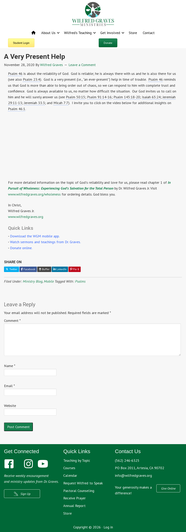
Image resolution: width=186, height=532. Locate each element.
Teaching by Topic (76, 460)
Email (9, 385)
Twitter (11, 269)
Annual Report (74, 505)
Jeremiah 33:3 (34, 102)
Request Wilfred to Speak (83, 483)
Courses (69, 468)
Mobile (49, 281)
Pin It (74, 269)
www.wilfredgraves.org (25, 216)
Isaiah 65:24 (151, 97)
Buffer (44, 269)
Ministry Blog (32, 281)
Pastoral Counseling (78, 490)
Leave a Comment (82, 64)
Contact (149, 32)
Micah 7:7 (60, 102)
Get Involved (110, 32)
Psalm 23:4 (31, 79)
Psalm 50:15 (75, 97)
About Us (48, 32)
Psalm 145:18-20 (127, 97)
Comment (12, 320)
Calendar (70, 475)
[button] (58, 32)
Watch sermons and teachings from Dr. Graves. (45, 242)
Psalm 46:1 (16, 108)
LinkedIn (59, 269)
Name (9, 365)
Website (10, 405)
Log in (108, 527)
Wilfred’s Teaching (78, 32)
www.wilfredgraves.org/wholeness (34, 194)
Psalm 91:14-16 (99, 97)
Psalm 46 (15, 73)
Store (133, 32)
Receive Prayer (74, 498)
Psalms (80, 281)
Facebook (28, 269)
